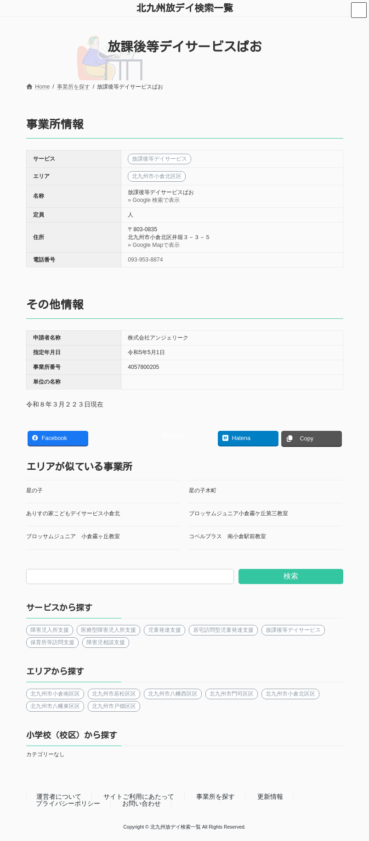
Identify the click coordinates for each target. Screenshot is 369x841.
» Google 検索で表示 (154, 200)
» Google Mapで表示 (154, 245)
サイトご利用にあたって (138, 797)
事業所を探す (215, 797)
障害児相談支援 (105, 642)
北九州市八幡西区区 (172, 693)
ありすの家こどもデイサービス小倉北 (73, 513)
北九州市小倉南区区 (55, 693)
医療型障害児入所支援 (108, 630)
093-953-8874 (145, 259)
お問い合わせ (141, 803)
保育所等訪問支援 (52, 642)
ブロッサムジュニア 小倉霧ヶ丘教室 (73, 536)
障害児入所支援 (49, 630)
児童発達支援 (164, 630)
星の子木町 (202, 490)
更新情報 (270, 797)
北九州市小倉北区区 (290, 693)
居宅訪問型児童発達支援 (223, 630)
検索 (291, 576)
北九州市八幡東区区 (55, 705)
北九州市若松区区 (113, 693)
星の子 (34, 490)
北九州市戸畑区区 (113, 705)
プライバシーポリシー (68, 803)
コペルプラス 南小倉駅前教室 (227, 536)
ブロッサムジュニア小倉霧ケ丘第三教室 (238, 513)
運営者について (58, 797)
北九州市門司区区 (231, 693)
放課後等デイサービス (292, 630)
